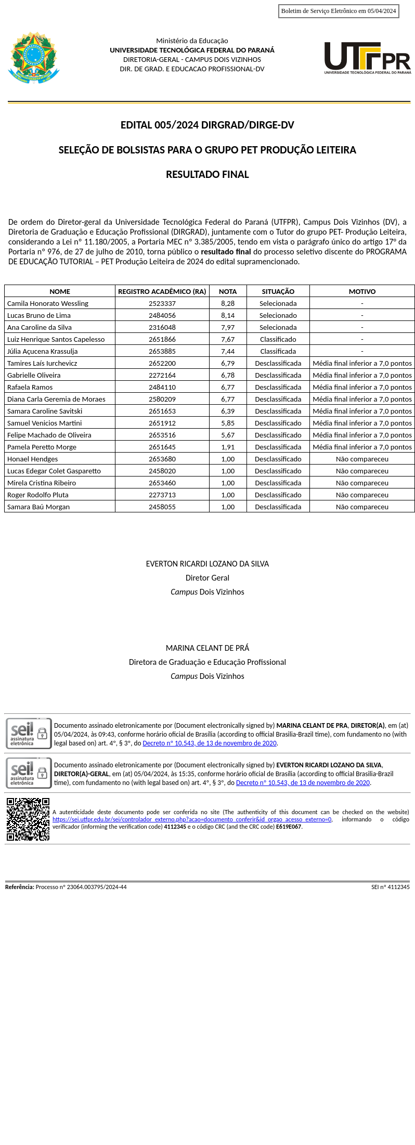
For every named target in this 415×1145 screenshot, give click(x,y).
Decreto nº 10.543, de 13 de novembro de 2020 (210, 743)
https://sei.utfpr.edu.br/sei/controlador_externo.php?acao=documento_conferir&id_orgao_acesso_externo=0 (192, 819)
